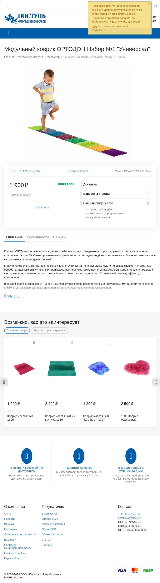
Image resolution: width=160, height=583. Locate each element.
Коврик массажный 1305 (20, 417)
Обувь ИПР (49, 529)
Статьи (46, 539)
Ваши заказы (50, 513)
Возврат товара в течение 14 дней (131, 469)
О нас (7, 513)
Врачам (9, 524)
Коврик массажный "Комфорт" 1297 (96, 417)
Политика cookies (15, 553)
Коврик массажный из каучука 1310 (60, 417)
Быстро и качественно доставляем (26, 469)
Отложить (42, 207)
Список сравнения (53, 524)
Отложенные (50, 518)
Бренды (46, 544)
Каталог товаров (9, 33)
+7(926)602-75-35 (129, 514)
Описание (14, 237)
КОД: (118, 170)
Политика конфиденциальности (17, 546)
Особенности (38, 237)
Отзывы (59, 237)
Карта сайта (11, 558)
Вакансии (10, 539)
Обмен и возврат (52, 534)
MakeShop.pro (13, 577)
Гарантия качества (78, 467)
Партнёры (10, 529)
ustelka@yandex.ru (129, 518)
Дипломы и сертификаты (20, 534)
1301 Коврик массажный (129, 417)
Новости (9, 518)
